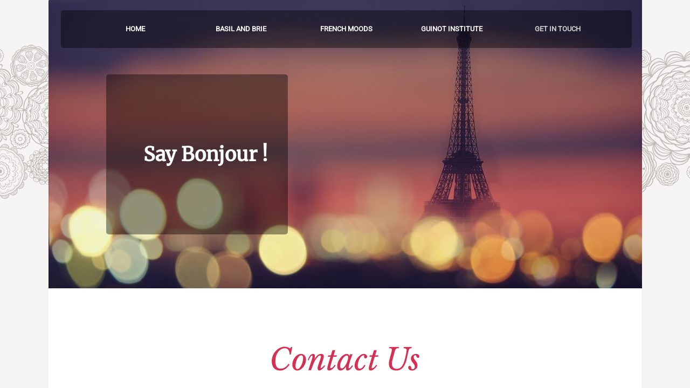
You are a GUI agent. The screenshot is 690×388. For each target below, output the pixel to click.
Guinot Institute (451, 29)
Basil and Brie (241, 29)
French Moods (346, 29)
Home (135, 29)
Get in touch (558, 29)
